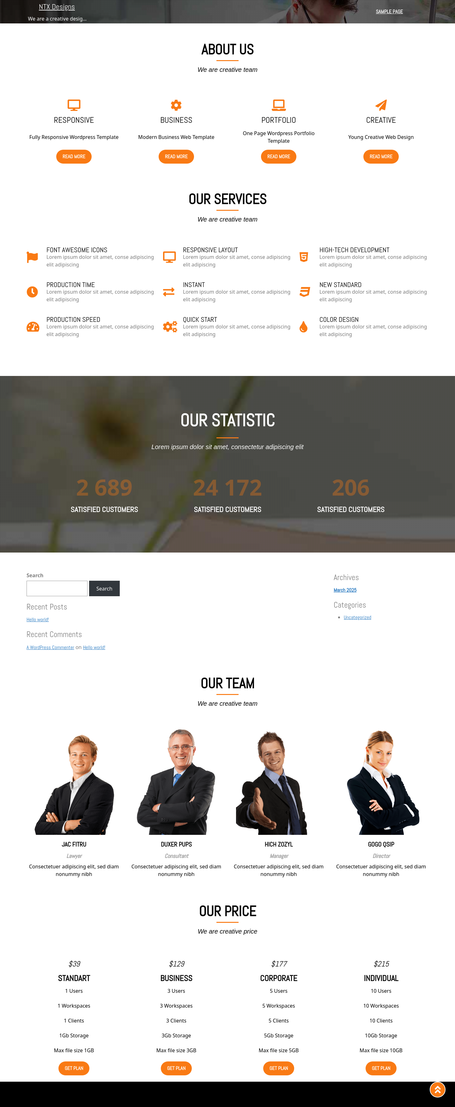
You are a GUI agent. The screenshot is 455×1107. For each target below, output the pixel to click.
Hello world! (38, 619)
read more (74, 156)
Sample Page (389, 11)
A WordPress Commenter (50, 647)
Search (35, 575)
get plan (74, 1068)
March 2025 (345, 590)
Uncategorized (357, 617)
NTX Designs (57, 6)
